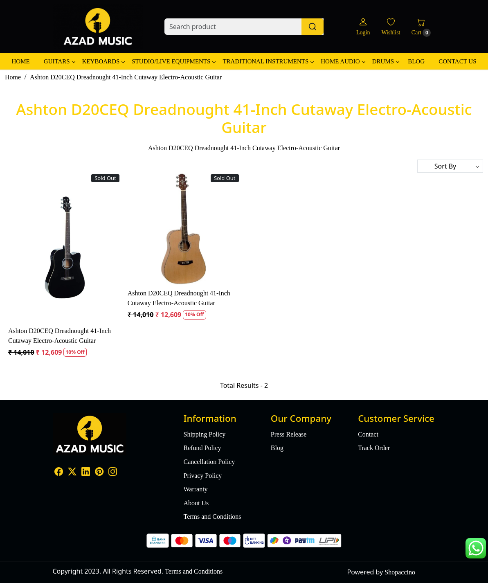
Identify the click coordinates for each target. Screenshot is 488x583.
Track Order (374, 447)
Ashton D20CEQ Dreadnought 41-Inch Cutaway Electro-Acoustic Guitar (59, 335)
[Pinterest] (99, 473)
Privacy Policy (202, 475)
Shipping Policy (204, 434)
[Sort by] (450, 166)
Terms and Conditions (212, 516)
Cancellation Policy (209, 461)
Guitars (59, 61)
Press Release (289, 434)
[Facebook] (59, 473)
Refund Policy (202, 447)
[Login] (363, 27)
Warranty (195, 489)
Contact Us (457, 61)
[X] (72, 473)
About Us (196, 503)
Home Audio (342, 61)
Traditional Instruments (268, 61)
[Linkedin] (86, 473)
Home (20, 61)
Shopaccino (400, 572)
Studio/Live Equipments (173, 61)
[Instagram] (113, 473)
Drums (385, 61)
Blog (416, 61)
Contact (368, 434)
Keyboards (103, 61)
